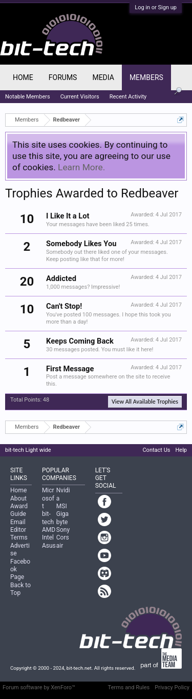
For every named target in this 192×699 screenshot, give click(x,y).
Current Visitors (79, 96)
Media (103, 77)
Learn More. (81, 167)
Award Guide (19, 510)
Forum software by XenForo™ (39, 687)
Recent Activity (128, 96)
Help (181, 450)
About (18, 498)
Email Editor (18, 525)
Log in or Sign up (156, 7)
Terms (19, 537)
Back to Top (20, 589)
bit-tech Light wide (28, 450)
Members (146, 77)
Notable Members (27, 96)
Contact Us (156, 450)
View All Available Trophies (145, 401)
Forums (63, 77)
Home (23, 77)
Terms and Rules (129, 687)
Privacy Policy (172, 687)
